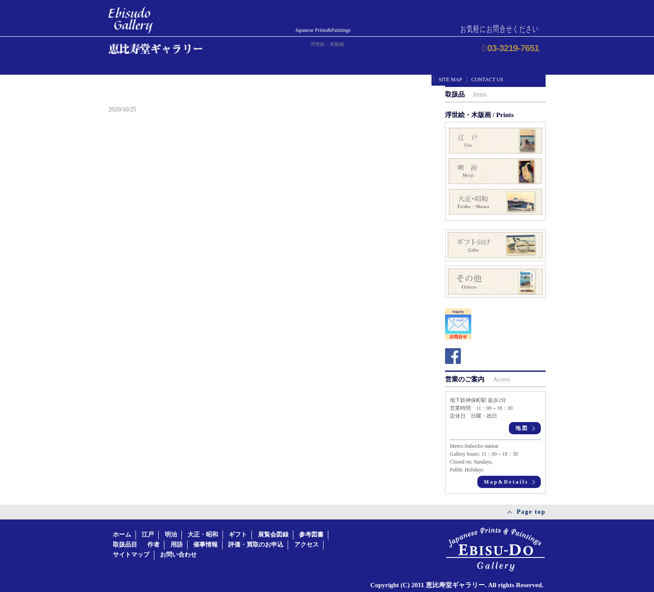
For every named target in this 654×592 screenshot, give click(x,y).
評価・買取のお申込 (255, 544)
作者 (153, 544)
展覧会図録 (273, 534)
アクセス (306, 544)
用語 (176, 544)
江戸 (148, 534)
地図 (522, 428)
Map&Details (506, 482)
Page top (531, 512)
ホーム (122, 534)
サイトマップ (131, 554)
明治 (171, 534)
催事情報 (205, 544)
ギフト (238, 534)
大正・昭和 (203, 534)
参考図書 (311, 534)
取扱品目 (125, 544)
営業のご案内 (477, 379)
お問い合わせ (178, 554)
